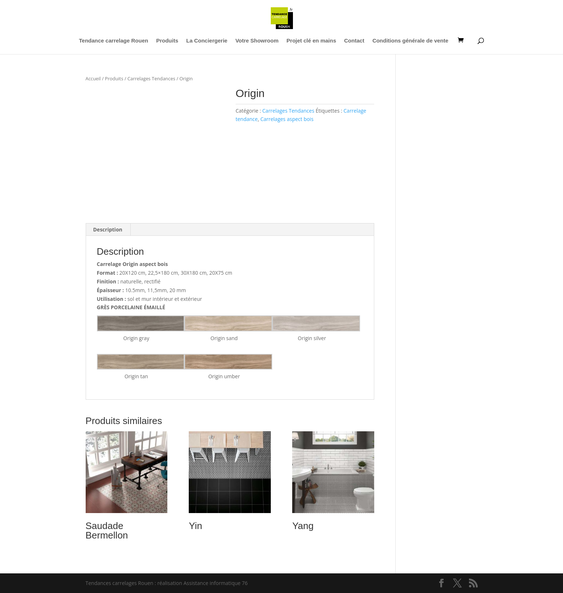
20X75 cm (220, 272)
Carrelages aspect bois (286, 119)
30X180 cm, (194, 272)
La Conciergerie (206, 41)
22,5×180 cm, (163, 272)
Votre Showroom (256, 41)
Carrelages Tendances (151, 78)
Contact (354, 41)
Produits (167, 41)
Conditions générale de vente (410, 41)
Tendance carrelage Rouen (113, 41)
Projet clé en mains (311, 41)
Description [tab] (108, 229)
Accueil (93, 78)
